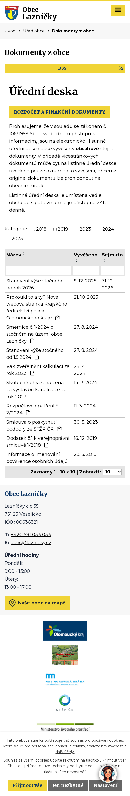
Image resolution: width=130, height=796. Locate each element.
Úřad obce (34, 30)
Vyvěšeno (85, 255)
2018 (41, 229)
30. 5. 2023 (86, 422)
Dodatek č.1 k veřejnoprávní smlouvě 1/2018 (37, 441)
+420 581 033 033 (31, 535)
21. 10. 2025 (86, 297)
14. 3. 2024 (85, 383)
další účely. (65, 751)
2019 (63, 229)
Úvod (10, 30)
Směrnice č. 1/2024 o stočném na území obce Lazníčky (34, 334)
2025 (17, 239)
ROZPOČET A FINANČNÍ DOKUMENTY (59, 112)
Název (13, 255)
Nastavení (106, 785)
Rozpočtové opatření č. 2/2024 (32, 409)
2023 (85, 229)
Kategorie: (16, 229)
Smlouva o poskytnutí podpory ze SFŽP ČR (34, 425)
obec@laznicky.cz (31, 542)
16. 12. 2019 (85, 438)
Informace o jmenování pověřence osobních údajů (37, 458)
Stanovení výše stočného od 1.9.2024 (35, 353)
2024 (108, 229)
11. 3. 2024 (85, 406)
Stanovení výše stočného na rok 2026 (35, 284)
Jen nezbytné (67, 785)
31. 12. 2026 (107, 284)
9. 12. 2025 (85, 281)
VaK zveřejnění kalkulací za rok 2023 (38, 370)
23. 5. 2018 (85, 454)
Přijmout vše (27, 785)
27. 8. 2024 (86, 327)
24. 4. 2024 (80, 370)
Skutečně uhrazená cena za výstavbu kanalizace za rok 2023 (36, 389)
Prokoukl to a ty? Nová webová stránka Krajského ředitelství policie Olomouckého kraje (36, 307)
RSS (90, 68)
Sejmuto (112, 255)
